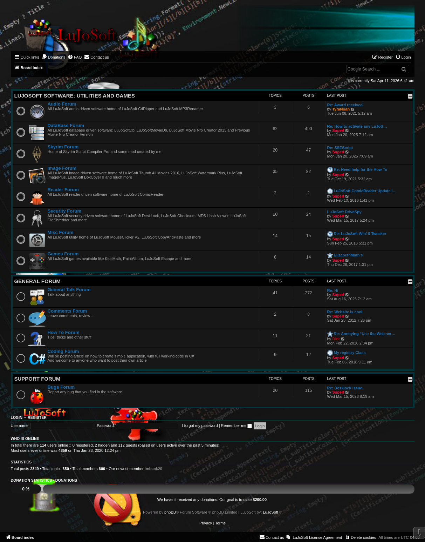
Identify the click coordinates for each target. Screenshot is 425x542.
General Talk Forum (69, 289)
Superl (338, 130)
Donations (66, 480)
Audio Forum (62, 104)
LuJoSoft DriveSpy (344, 212)
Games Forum (63, 253)
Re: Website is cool (345, 312)
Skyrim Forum (63, 146)
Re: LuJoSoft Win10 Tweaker (360, 234)
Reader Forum (63, 189)
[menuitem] (54, 57)
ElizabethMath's (348, 255)
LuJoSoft (270, 512)
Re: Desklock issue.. (345, 388)
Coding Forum (63, 351)
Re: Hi (332, 290)
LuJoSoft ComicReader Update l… (365, 191)
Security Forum (65, 211)
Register (37, 417)
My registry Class (350, 352)
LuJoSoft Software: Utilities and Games (74, 96)
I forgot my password (200, 425)
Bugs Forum (61, 387)
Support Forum (37, 379)
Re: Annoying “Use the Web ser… (365, 334)
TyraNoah (341, 109)
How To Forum (64, 332)
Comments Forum (67, 311)
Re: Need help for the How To (361, 169)
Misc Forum (61, 232)
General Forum (37, 281)
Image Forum (62, 168)
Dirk (336, 339)
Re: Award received (345, 105)
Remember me (236, 425)
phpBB (170, 512)
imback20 (153, 469)
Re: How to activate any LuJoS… (357, 126)
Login (16, 417)
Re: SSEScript (340, 148)
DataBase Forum (66, 125)
